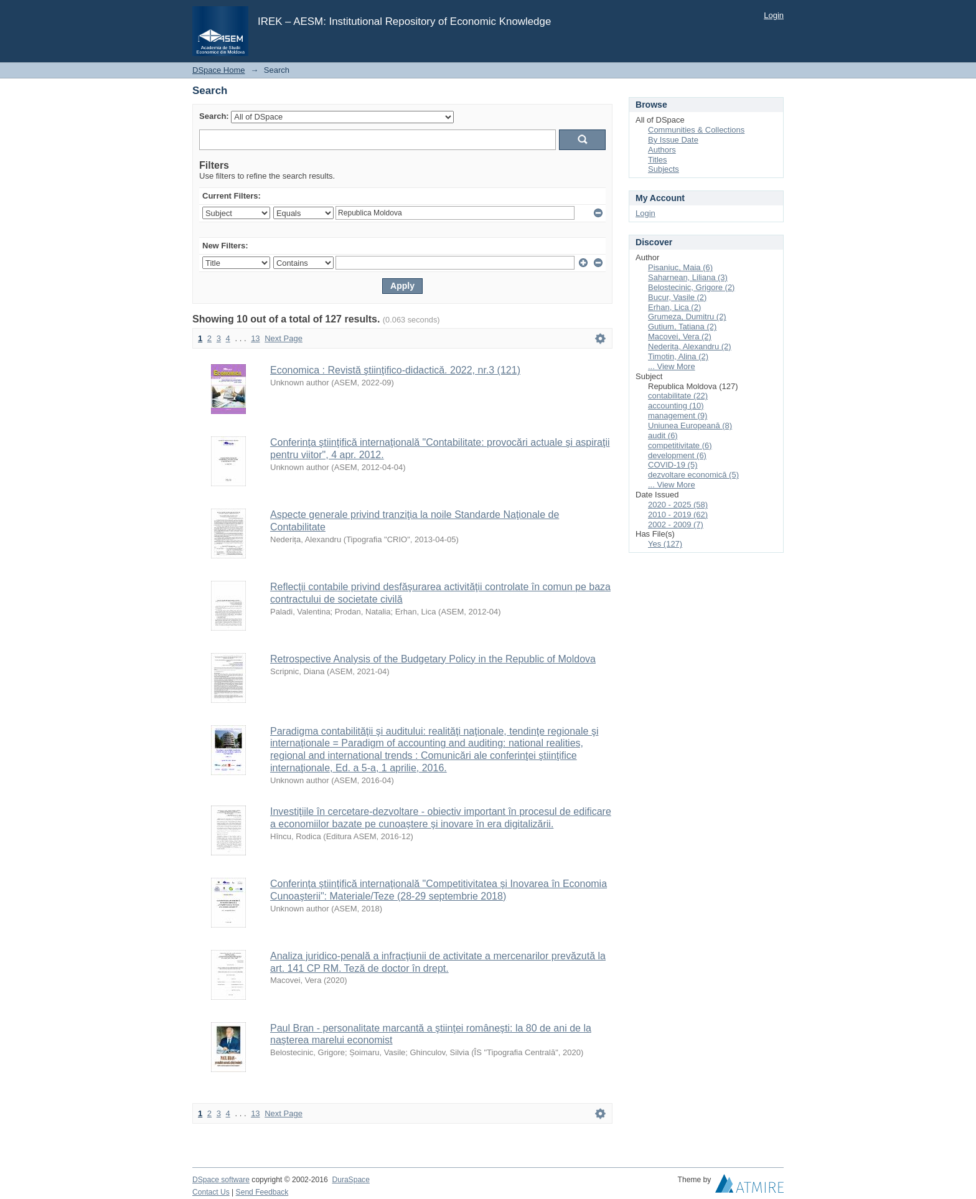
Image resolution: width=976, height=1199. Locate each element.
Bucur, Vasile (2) (677, 297)
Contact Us (211, 1192)
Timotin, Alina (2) (678, 356)
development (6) (677, 455)
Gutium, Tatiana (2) (682, 326)
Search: (214, 116)
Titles (657, 159)
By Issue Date (673, 139)
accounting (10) (676, 405)
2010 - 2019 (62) (678, 514)
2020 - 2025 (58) (678, 504)
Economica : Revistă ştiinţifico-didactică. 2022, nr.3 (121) (395, 370)
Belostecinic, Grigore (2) (691, 287)
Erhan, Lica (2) (674, 307)
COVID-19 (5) (672, 464)
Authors (662, 149)
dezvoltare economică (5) (693, 474)
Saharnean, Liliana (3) (688, 277)
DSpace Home (218, 70)
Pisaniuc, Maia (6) (680, 267)
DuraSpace (350, 1179)
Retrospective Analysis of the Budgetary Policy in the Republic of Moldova (433, 659)
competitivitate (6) (680, 445)
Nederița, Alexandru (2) (689, 346)
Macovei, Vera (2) (679, 336)
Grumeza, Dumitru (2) (687, 316)
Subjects (663, 169)
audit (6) (663, 435)
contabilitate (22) (678, 395)
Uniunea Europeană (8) (690, 425)
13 (255, 338)
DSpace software (221, 1179)
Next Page (284, 338)
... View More (671, 366)
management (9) (677, 415)
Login (774, 15)
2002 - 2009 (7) (675, 524)
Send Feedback (262, 1192)
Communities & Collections (696, 129)
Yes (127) (665, 543)
